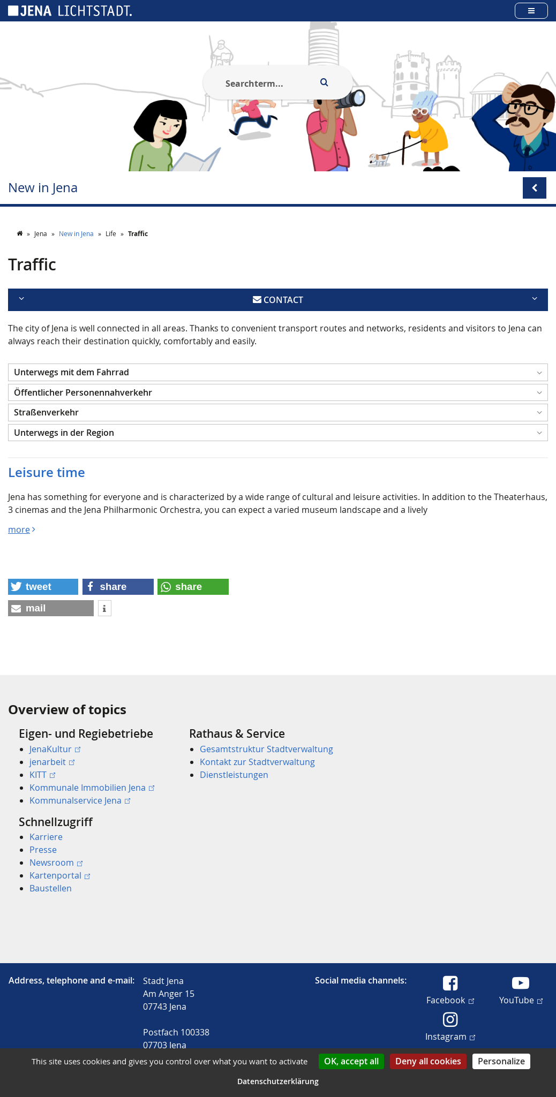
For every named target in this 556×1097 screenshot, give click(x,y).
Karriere (46, 837)
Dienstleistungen (234, 775)
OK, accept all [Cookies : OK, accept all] (351, 1061)
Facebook (450, 999)
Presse (43, 850)
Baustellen (50, 888)
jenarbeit (51, 762)
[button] (278, 372)
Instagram (450, 1036)
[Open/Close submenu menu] (534, 188)
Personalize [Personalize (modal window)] (501, 1061)
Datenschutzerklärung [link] (278, 1081)
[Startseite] (20, 233)
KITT (42, 775)
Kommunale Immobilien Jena (91, 787)
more (19, 529)
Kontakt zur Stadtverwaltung (257, 762)
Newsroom (55, 862)
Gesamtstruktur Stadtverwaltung (266, 749)
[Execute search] (324, 82)
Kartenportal (59, 875)
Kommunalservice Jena (79, 800)
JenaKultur (54, 749)
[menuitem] (89, 766)
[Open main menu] (531, 10)
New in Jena (43, 187)
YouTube (521, 999)
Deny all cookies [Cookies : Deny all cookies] (428, 1061)
